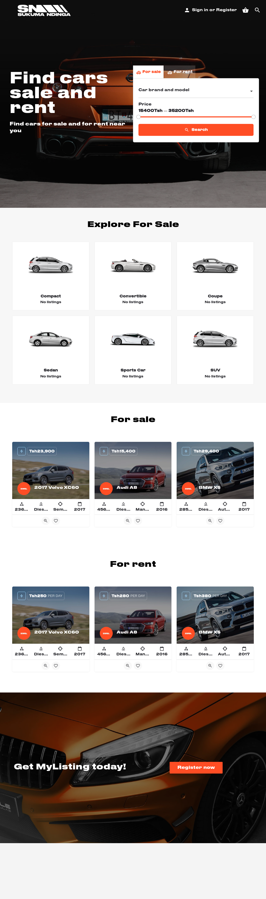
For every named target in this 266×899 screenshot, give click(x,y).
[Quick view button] (46, 521)
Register (226, 10)
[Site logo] (45, 10)
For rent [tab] (179, 72)
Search (196, 130)
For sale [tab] (148, 72)
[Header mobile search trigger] (257, 10)
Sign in (200, 10)
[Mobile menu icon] (7, 10)
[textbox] (196, 91)
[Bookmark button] (56, 521)
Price (144, 104)
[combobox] (196, 91)
